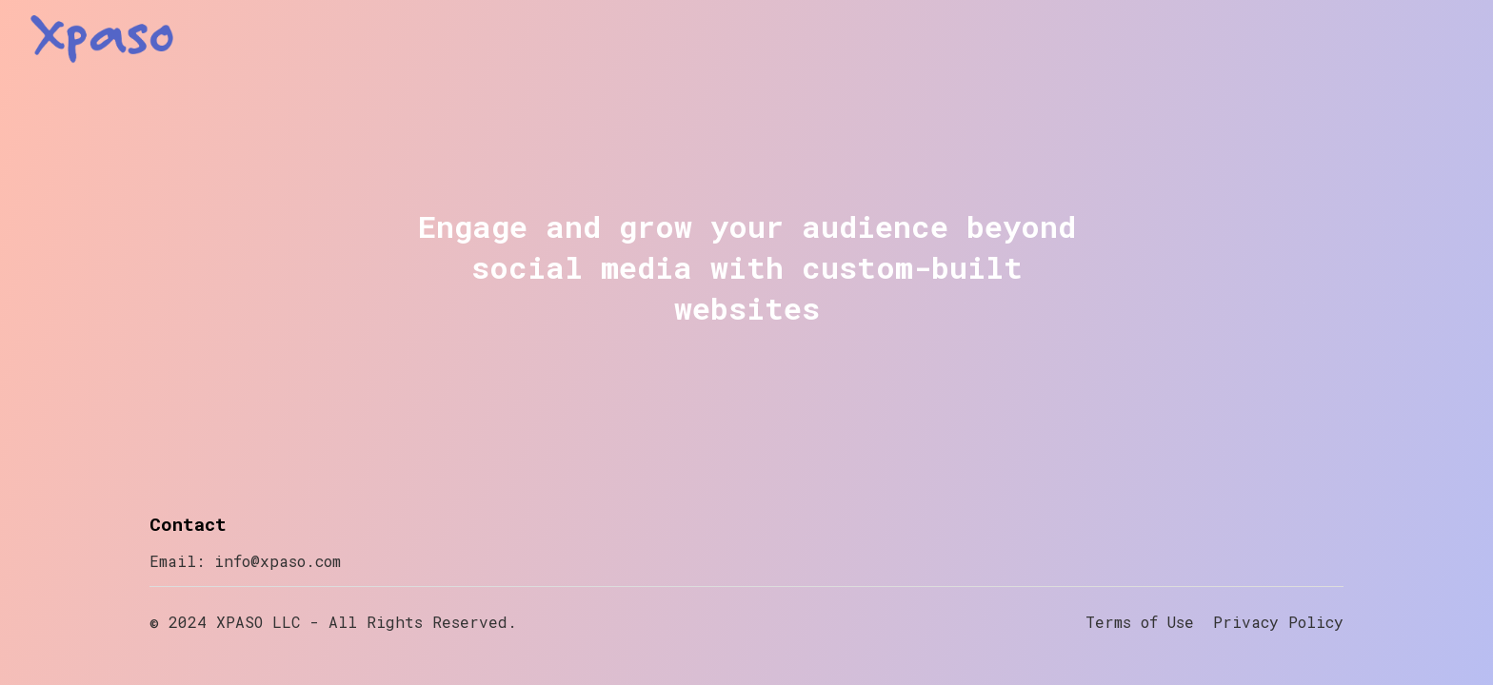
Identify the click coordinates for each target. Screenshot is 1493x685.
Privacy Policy (1278, 622)
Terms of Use (1139, 622)
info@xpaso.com (277, 561)
